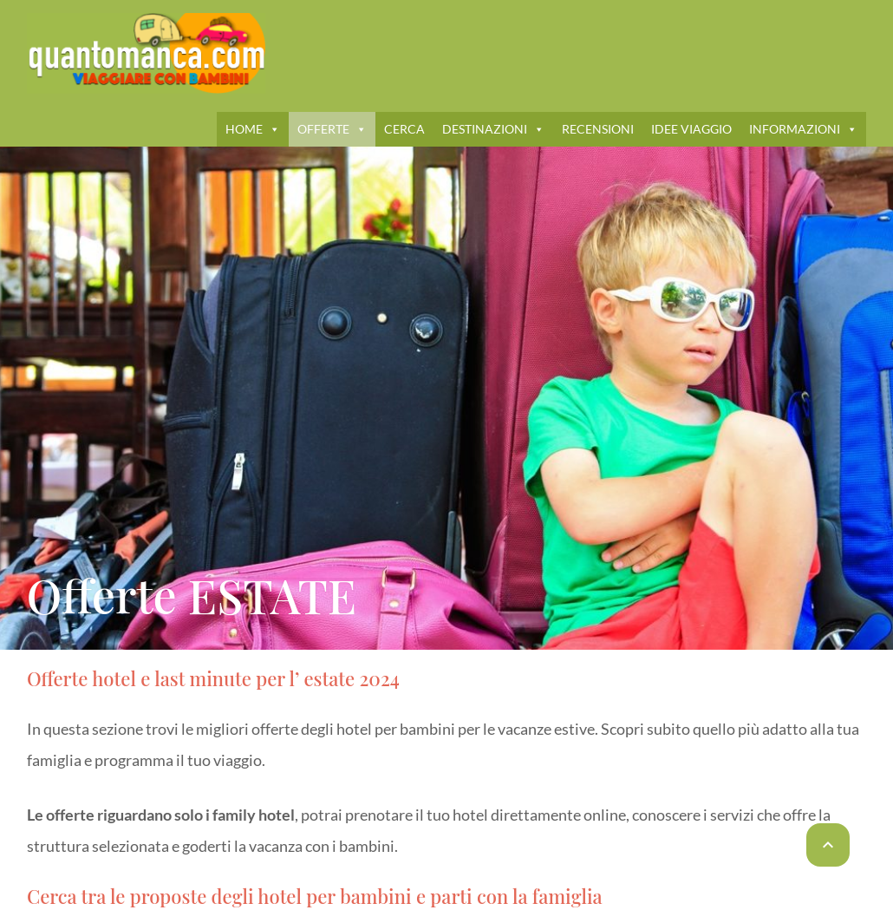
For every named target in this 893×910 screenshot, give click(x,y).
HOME (252, 128)
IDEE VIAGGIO (691, 128)
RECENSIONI (598, 128)
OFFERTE (332, 128)
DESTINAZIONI (493, 128)
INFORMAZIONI (803, 128)
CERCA (404, 128)
